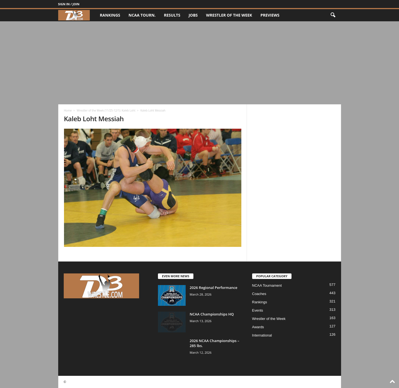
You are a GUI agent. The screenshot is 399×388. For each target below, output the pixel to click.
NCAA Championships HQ (212, 314)
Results (172, 15)
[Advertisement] (199, 63)
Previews (270, 15)
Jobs (193, 15)
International (262, 335)
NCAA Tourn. (142, 15)
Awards (258, 327)
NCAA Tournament (267, 285)
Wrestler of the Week (229, 15)
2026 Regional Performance (213, 287)
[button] (333, 15)
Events (257, 310)
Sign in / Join (69, 4)
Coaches (259, 294)
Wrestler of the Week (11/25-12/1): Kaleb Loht (106, 110)
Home (68, 110)
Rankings (110, 15)
